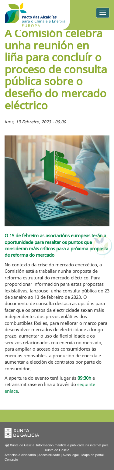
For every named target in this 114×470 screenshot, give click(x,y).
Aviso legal (71, 455)
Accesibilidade (49, 455)
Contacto (11, 459)
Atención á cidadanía (20, 455)
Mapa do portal (92, 455)
